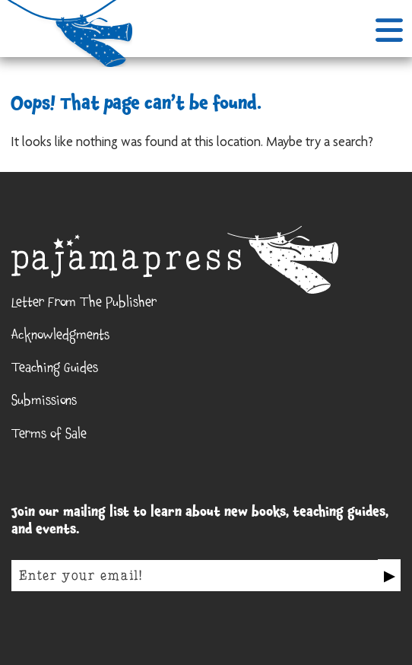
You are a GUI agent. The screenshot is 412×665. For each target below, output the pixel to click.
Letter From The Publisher (84, 304)
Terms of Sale (49, 436)
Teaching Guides (54, 370)
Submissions (44, 402)
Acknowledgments (60, 337)
